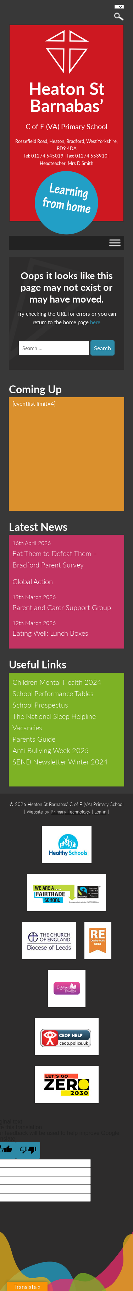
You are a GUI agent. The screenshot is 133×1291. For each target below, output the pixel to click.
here (95, 322)
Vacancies (27, 727)
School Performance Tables (53, 693)
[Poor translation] (28, 1150)
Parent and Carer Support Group (61, 607)
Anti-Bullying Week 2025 (50, 750)
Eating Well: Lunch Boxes (50, 633)
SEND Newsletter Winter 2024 (60, 762)
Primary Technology (70, 811)
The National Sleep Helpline (54, 716)
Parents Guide (33, 739)
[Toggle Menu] (115, 242)
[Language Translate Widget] (119, 7)
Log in (100, 811)
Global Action (32, 581)
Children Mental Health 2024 (56, 682)
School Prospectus (40, 705)
